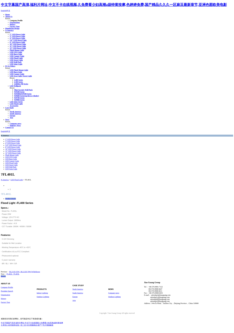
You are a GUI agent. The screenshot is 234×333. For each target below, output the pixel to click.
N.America (9, 30)
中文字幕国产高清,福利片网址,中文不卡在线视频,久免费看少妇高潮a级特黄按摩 (32, 323)
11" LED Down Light (18, 46)
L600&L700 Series (21, 84)
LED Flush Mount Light (19, 70)
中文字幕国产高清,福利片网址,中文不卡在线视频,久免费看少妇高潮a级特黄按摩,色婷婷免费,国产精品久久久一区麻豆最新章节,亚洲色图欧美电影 (114, 5)
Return (3, 276)
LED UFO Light (16, 52)
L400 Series (18, 80)
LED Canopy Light (17, 56)
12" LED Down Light (18, 48)
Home (7, 15)
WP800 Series (19, 100)
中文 (8, 11)
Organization (15, 22)
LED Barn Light (16, 54)
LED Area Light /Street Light (21, 76)
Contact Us (9, 127)
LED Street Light (16, 60)
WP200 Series (19, 92)
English (3, 11)
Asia (11, 118)
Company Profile (16, 20)
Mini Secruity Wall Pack (23, 90)
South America (15, 114)
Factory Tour (15, 26)
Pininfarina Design (12, 28)
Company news (15, 124)
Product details (10, 199)
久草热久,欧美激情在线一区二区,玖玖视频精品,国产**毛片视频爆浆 (27, 325)
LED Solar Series (16, 102)
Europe (12, 116)
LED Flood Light (16, 58)
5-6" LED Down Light (18, 40)
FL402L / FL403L (13, 274)
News (7, 120)
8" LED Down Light (17, 42)
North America (15, 112)
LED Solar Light (16, 64)
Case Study (9, 108)
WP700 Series (19, 98)
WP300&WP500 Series (23, 94)
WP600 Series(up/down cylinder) (26, 96)
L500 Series (18, 82)
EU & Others (10, 66)
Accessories (14, 106)
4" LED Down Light (17, 38)
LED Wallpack (15, 86)
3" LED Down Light (17, 36)
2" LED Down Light (17, 34)
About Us (8, 17)
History (12, 24)
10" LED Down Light (18, 44)
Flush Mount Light (17, 50)
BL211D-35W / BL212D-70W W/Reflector (24, 272)
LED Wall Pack (15, 62)
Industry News (15, 125)
